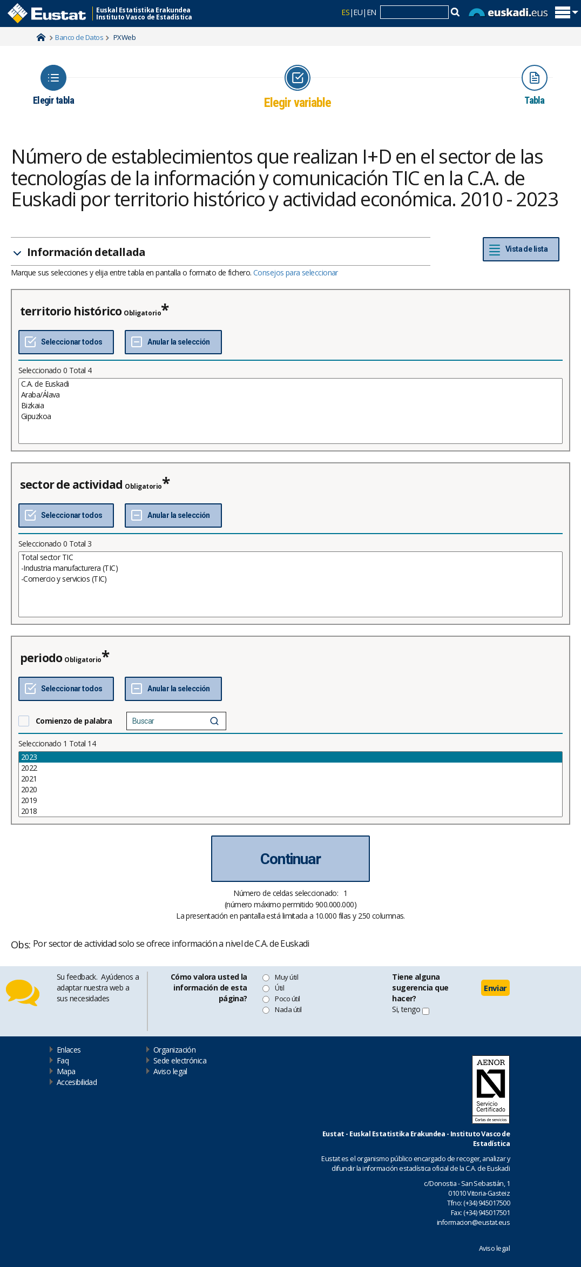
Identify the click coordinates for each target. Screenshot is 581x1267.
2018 (290, 811)
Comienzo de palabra (74, 721)
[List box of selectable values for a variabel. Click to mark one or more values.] (290, 411)
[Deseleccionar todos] (173, 342)
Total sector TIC (290, 557)
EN (371, 12)
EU (357, 12)
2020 (290, 789)
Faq (63, 1060)
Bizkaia (290, 405)
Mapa (66, 1071)
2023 (290, 757)
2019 (290, 800)
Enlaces (69, 1049)
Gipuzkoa (290, 416)
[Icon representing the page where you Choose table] (53, 85)
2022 (290, 768)
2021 (290, 778)
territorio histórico (70, 311)
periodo (41, 657)
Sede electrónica (179, 1060)
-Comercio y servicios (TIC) (290, 579)
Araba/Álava (290, 394)
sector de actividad (71, 484)
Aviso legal (170, 1071)
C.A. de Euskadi (290, 384)
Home (41, 37)
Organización (174, 1049)
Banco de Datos (79, 37)
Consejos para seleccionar (295, 272)
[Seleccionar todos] (66, 342)
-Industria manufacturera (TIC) (290, 568)
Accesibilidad (77, 1082)
